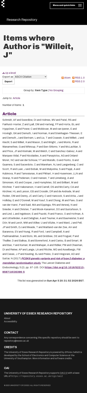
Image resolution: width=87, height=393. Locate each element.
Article (16, 98)
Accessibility (10, 321)
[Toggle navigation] (67, 5)
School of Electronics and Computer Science (45, 355)
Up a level (10, 73)
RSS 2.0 (80, 81)
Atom (67, 77)
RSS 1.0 (80, 77)
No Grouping (56, 90)
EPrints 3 (69, 352)
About (7, 318)
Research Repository (22, 19)
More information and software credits (52, 358)
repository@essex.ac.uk (16, 341)
